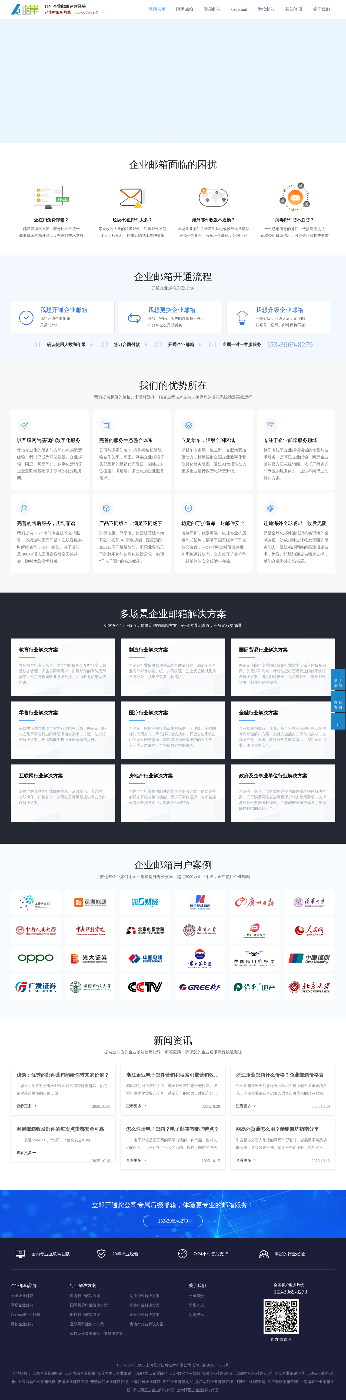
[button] (164, 133)
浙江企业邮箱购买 (178, 1382)
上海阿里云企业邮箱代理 (197, 1390)
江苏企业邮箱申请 (250, 1382)
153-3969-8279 (173, 1221)
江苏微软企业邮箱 (185, 1373)
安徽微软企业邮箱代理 (253, 1373)
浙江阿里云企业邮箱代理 (153, 1390)
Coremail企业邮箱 (25, 1315)
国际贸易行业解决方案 (89, 1305)
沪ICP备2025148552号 (211, 1365)
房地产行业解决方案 (146, 1324)
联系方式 (196, 1305)
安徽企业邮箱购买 (217, 1373)
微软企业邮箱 (22, 1324)
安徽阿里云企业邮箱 (151, 1373)
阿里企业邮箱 (22, 1296)
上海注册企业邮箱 (145, 1382)
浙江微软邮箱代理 (283, 1382)
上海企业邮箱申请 (47, 1373)
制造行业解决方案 (144, 1296)
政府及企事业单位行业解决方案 (96, 1334)
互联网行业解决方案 (87, 1324)
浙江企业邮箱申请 (290, 1373)
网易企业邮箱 (22, 1305)
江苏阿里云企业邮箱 (114, 1373)
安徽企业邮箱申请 (73, 1382)
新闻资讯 (196, 1315)
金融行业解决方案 (144, 1315)
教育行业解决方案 (85, 1296)
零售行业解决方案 (144, 1305)
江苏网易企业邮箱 (80, 1373)
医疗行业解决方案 (85, 1315)
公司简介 (196, 1296)
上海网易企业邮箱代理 (37, 1382)
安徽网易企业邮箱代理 (109, 1382)
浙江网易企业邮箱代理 (214, 1382)
